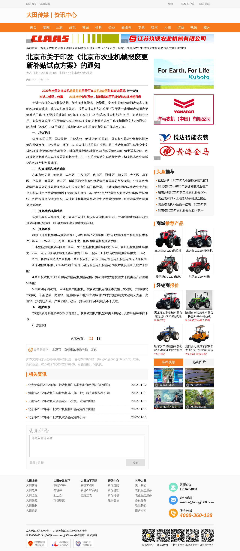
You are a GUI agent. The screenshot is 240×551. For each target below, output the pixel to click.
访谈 (180, 27)
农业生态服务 (143, 495)
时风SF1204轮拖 (199, 276)
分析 (98, 27)
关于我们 (140, 485)
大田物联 (32, 505)
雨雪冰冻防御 (168, 384)
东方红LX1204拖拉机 (199, 250)
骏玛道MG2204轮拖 (168, 276)
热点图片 (199, 362)
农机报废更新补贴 (76, 349)
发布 (136, 462)
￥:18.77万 (159, 320)
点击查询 (132, 90)
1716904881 (188, 489)
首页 (33, 27)
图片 (206, 27)
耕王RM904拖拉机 (199, 316)
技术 (154, 27)
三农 (59, 27)
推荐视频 (168, 362)
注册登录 (113, 500)
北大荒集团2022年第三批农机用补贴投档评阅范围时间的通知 (69, 384)
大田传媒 (32, 485)
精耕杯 (57, 490)
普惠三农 (86, 495)
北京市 (56, 349)
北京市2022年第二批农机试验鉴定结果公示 (57, 417)
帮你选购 (113, 485)
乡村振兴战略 (199, 406)
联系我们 (140, 505)
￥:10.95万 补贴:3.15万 (197, 320)
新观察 (127, 27)
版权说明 (92, 535)
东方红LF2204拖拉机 (168, 250)
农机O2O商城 (89, 490)
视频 (193, 27)
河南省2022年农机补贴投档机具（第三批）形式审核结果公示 (69, 393)
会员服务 (140, 500)
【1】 (91, 338)
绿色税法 (196, 384)
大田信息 (32, 510)
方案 (94, 349)
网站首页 (31, 3)
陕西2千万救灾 (168, 406)
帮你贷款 (113, 490)
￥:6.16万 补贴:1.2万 (196, 353)
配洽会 (57, 495)
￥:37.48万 (159, 353)
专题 (141, 27)
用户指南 (140, 510)
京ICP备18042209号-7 (38, 530)
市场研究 (59, 500)
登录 (170, 3)
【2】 (99, 338)
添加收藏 (45, 3)
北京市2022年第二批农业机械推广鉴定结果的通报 (61, 409)
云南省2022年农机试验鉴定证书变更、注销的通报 (61, 401)
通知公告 (95, 48)
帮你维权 (113, 495)
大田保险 (32, 500)
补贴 (85, 27)
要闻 (46, 27)
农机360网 (101, 90)
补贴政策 (80, 48)
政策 (72, 27)
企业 (111, 27)
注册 (41, 462)
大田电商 (32, 490)
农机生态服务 (143, 490)
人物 (167, 27)
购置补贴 (76, 90)
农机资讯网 (56, 48)
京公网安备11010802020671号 (70, 530)
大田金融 (32, 495)
